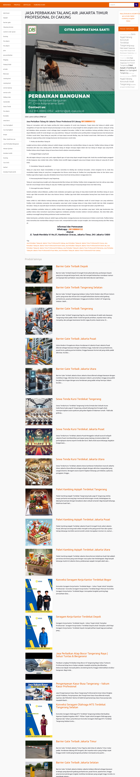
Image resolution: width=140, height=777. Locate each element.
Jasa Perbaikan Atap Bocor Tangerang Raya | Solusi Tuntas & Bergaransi (82, 655)
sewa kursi (6, 120)
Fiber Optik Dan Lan (9, 139)
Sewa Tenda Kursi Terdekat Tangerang (78, 399)
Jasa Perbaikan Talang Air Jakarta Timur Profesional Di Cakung (46, 243)
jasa (4, 50)
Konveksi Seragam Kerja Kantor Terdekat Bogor (83, 579)
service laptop (7, 88)
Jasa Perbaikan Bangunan (11, 144)
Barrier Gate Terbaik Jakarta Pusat (76, 338)
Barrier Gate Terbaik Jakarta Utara (76, 368)
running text (7, 78)
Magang (5, 60)
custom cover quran (9, 31)
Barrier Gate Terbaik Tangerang (74, 308)
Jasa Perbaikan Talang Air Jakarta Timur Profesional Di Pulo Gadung (79, 250)
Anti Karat (6, 13)
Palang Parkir (7, 64)
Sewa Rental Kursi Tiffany (125, 34)
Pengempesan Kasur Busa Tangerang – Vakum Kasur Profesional (82, 685)
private (5, 69)
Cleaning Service (8, 27)
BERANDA (7, 5)
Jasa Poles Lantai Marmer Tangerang (128, 55)
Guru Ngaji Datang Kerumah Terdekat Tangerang (127, 40)
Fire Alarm (6, 41)
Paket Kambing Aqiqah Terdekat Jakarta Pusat (83, 519)
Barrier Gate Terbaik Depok (72, 266)
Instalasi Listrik (7, 153)
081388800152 (88, 121)
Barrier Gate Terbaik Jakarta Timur (76, 741)
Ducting (5, 36)
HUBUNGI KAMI (39, 5)
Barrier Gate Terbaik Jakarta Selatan (77, 762)
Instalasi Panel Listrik (9, 172)
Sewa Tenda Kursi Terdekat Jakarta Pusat (80, 429)
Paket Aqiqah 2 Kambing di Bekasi (128, 67)
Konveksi (6, 116)
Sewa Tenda (7, 106)
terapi (5, 134)
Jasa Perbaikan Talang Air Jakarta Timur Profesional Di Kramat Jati (85, 245)
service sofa (7, 92)
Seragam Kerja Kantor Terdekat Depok (78, 616)
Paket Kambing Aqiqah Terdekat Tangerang (81, 489)
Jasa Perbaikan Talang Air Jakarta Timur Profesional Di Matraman (83, 248)
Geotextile (6, 102)
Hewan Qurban (7, 148)
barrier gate (7, 22)
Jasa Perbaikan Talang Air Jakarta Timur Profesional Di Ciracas (85, 243)
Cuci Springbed (8, 125)
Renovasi (6, 74)
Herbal (5, 167)
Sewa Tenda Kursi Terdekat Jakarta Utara (80, 459)
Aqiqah (5, 17)
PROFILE (17, 5)
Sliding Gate (7, 97)
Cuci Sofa (6, 162)
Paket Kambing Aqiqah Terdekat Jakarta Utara (83, 549)
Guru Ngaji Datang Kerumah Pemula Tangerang (127, 60)
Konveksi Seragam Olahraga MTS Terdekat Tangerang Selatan (81, 706)
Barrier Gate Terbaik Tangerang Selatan (79, 287)
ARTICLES (27, 5)
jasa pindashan (7, 55)
